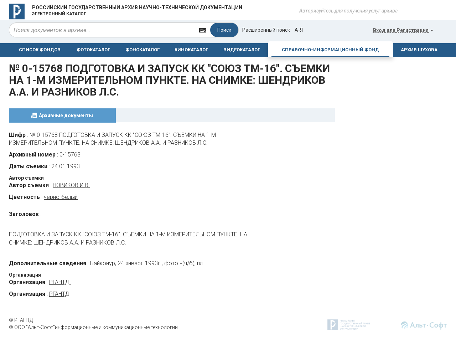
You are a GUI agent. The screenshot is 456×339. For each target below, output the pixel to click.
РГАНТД (60, 282)
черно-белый (61, 197)
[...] (102, 30)
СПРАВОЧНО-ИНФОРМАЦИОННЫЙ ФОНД (330, 49)
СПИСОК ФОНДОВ (40, 49)
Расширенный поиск (266, 30)
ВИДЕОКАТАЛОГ (241, 49)
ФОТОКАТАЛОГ (93, 49)
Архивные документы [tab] (66, 115)
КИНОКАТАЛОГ (191, 49)
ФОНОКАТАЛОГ (142, 49)
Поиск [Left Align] (224, 30)
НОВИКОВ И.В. (71, 185)
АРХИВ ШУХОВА (419, 49)
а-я (299, 30)
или (403, 30)
